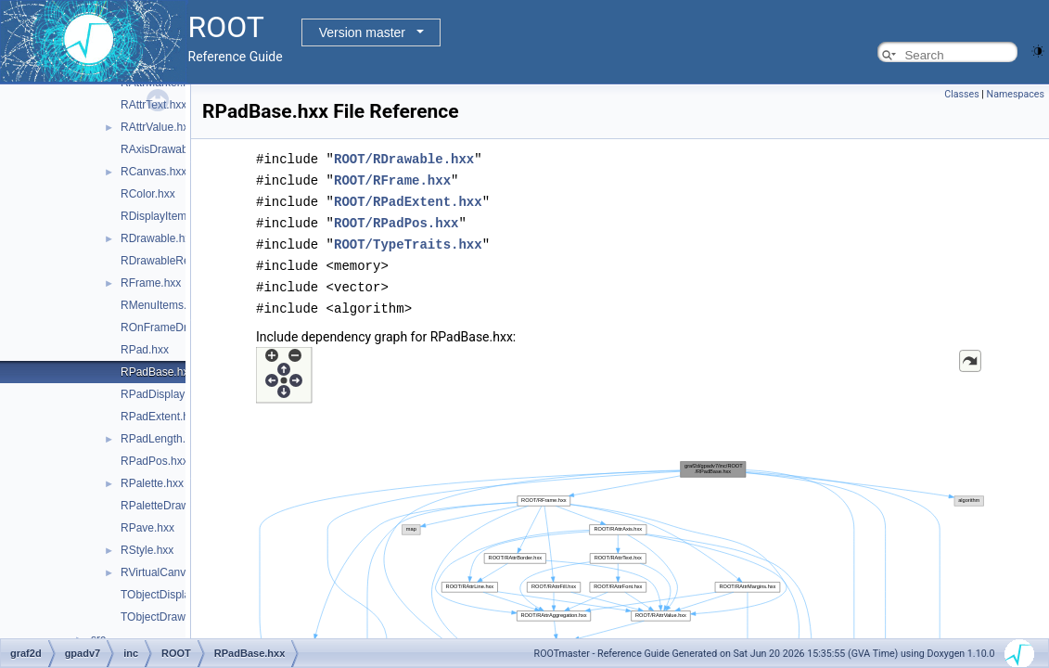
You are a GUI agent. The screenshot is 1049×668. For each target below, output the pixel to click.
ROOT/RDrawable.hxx (404, 158)
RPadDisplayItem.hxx (174, 394)
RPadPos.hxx (154, 461)
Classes (961, 94)
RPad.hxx (145, 349)
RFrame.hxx (151, 282)
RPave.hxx (147, 527)
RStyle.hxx (147, 550)
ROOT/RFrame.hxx (392, 178)
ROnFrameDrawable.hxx (182, 327)
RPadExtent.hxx (160, 416)
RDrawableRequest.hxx (179, 260)
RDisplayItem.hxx (164, 216)
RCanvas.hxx (153, 171)
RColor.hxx (148, 193)
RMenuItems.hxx (162, 305)
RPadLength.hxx (162, 438)
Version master (362, 32)
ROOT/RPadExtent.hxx (408, 199)
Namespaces (1015, 94)
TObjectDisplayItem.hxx (179, 594)
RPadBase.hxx (157, 372)
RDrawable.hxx (158, 238)
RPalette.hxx (152, 483)
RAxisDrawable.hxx (169, 149)
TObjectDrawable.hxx (174, 616)
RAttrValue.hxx (157, 127)
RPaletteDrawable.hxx (176, 505)
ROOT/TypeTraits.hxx (408, 240)
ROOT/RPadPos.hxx (396, 219)
